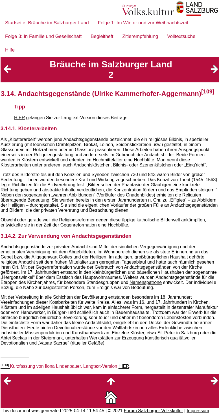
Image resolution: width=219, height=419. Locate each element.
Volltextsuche (181, 36)
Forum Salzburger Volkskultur (153, 410)
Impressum (198, 410)
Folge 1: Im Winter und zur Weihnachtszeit (143, 22)
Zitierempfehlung (140, 36)
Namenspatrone (146, 282)
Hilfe (10, 50)
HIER (19, 117)
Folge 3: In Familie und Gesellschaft (43, 36)
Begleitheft (102, 36)
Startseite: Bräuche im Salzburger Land (47, 22)
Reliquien (191, 195)
